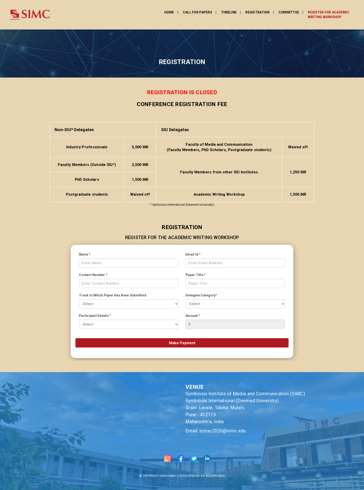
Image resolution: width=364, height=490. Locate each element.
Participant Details (95, 316)
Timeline (184, 11)
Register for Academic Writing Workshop (283, 13)
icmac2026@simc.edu (222, 431)
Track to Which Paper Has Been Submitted (112, 295)
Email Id (193, 254)
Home (124, 11)
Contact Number (93, 275)
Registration (213, 11)
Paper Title (195, 275)
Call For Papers (152, 11)
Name (85, 254)
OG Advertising (213, 475)
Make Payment (182, 343)
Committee (244, 11)
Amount (192, 316)
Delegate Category (201, 295)
